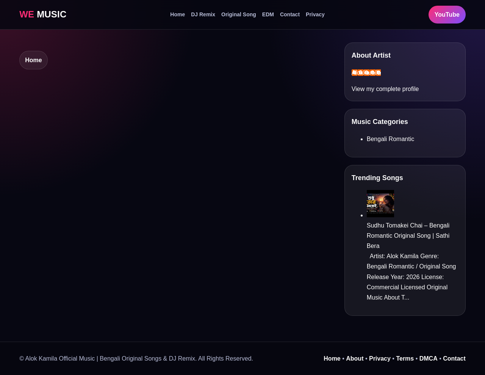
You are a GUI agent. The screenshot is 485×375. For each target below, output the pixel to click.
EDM (268, 14)
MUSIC (42, 14)
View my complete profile (385, 89)
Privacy (315, 14)
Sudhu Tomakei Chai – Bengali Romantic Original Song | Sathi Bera (408, 235)
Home (177, 14)
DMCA (428, 358)
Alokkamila (366, 72)
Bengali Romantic (390, 139)
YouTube (447, 14)
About (354, 358)
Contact (290, 14)
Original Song (238, 14)
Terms (405, 358)
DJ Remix (203, 14)
